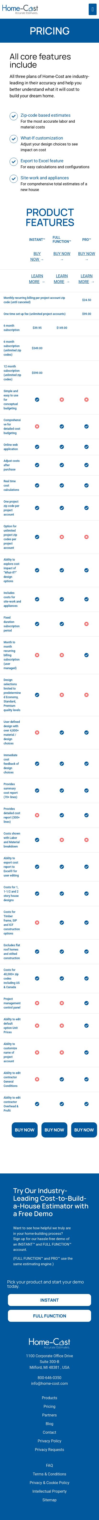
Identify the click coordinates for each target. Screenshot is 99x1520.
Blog (49, 1423)
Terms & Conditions (49, 1474)
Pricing (50, 1406)
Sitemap (49, 1500)
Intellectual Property (49, 1491)
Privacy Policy (49, 1441)
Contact (49, 1432)
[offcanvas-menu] (93, 9)
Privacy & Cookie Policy (50, 1482)
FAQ (49, 1465)
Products (49, 1398)
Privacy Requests (49, 1449)
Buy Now (25, 1130)
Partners (49, 1415)
